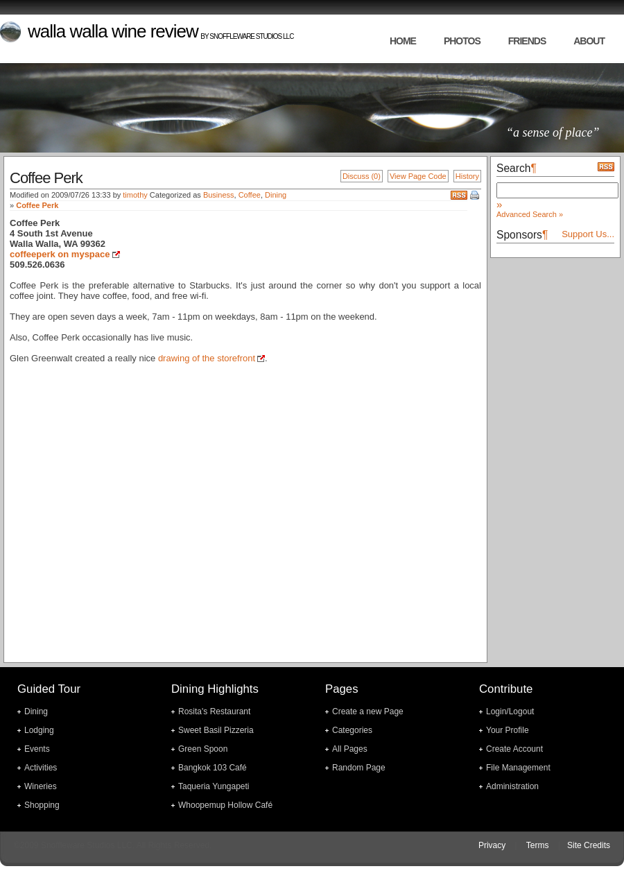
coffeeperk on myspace (60, 254)
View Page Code (418, 176)
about (589, 40)
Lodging (39, 730)
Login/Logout (510, 711)
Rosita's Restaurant (214, 711)
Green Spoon (202, 749)
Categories (352, 730)
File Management (518, 768)
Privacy (491, 845)
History (467, 176)
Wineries (40, 786)
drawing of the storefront (206, 358)
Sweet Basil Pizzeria (216, 730)
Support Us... (588, 234)
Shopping (42, 805)
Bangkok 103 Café (212, 768)
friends (527, 40)
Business (218, 195)
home (403, 40)
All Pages (349, 749)
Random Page (358, 768)
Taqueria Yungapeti (214, 786)
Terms (537, 845)
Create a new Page (368, 711)
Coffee (250, 195)
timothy (135, 195)
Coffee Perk (37, 205)
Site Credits (588, 845)
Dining (275, 195)
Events (37, 749)
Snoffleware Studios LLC (251, 36)
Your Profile (507, 730)
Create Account (514, 749)
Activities (40, 768)
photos (462, 40)
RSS (459, 195)
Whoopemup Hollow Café (225, 805)
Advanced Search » (529, 214)
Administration (512, 786)
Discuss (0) (362, 176)
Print (475, 196)
